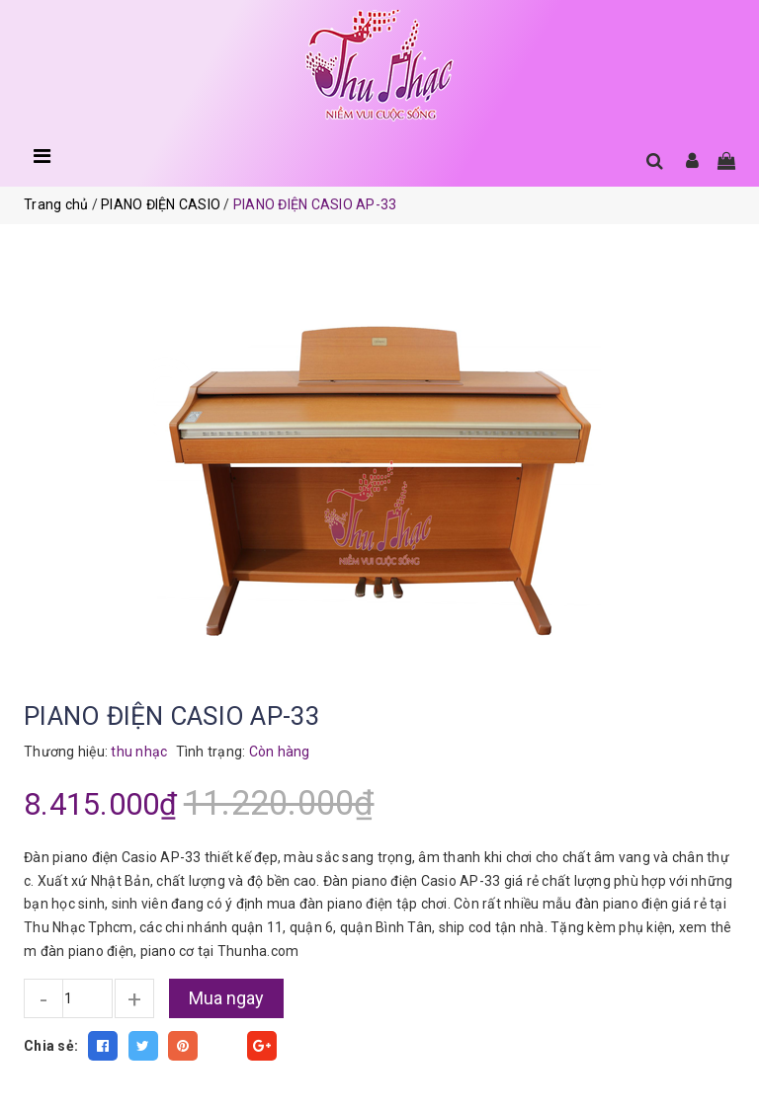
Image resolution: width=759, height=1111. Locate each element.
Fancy (222, 1046)
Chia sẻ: (51, 1046)
